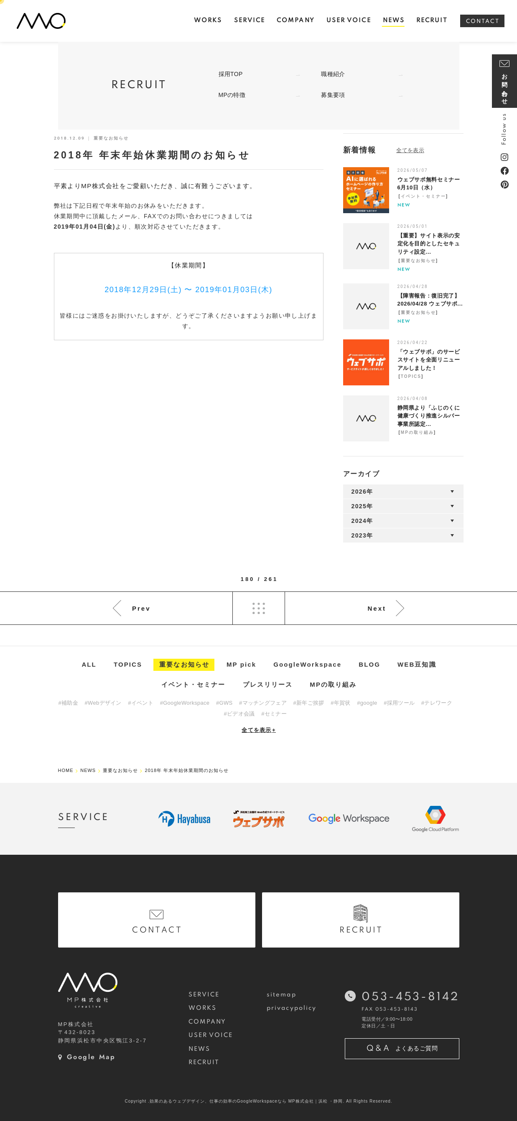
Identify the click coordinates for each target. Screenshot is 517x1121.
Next (376, 608)
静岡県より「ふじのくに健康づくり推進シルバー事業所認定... (428, 416)
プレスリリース (268, 684)
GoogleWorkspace (307, 664)
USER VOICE (210, 1035)
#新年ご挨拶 (308, 703)
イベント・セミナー (423, 196)
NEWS (199, 1049)
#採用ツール (399, 703)
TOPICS (411, 376)
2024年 (362, 520)
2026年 (362, 491)
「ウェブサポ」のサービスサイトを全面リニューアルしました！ (428, 360)
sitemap (281, 995)
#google (367, 703)
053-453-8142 (410, 997)
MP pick (241, 664)
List (258, 608)
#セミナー (274, 714)
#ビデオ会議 (239, 714)
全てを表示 (259, 730)
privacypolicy (291, 1008)
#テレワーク (436, 703)
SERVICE (204, 995)
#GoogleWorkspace (185, 703)
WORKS (202, 1008)
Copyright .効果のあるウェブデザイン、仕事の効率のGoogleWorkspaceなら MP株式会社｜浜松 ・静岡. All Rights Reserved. (258, 1101)
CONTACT (482, 21)
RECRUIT (204, 1062)
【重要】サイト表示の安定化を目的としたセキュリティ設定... (428, 243)
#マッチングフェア (263, 703)
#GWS (224, 703)
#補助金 (68, 703)
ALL (88, 664)
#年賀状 (340, 703)
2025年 (362, 506)
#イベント (140, 703)
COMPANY (207, 1022)
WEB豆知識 (416, 664)
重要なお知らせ (418, 260)
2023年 (362, 535)
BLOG (369, 664)
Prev (141, 608)
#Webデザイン (103, 703)
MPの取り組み (417, 432)
